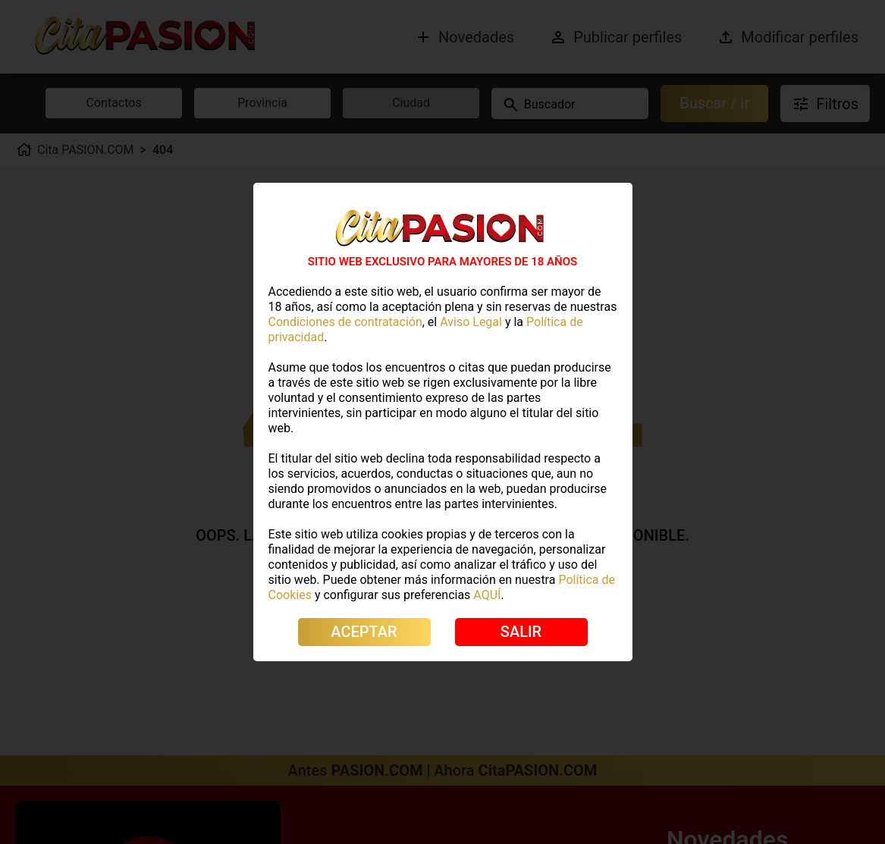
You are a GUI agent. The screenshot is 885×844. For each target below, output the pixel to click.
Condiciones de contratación (345, 322)
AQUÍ (487, 595)
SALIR (521, 632)
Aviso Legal (471, 322)
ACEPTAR (364, 632)
